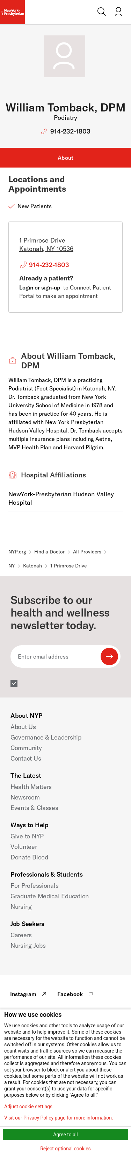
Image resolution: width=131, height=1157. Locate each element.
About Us (23, 727)
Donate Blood (29, 857)
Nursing (21, 907)
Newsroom (25, 797)
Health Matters (31, 787)
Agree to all (65, 1134)
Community (26, 748)
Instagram (29, 994)
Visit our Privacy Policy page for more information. (58, 1118)
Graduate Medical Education (49, 896)
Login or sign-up (39, 287)
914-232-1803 (70, 131)
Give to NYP (27, 836)
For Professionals (34, 886)
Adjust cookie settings (28, 1106)
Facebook (76, 994)
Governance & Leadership (45, 737)
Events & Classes (34, 808)
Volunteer (23, 847)
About (65, 157)
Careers (21, 935)
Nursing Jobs (28, 945)
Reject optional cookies (65, 1148)
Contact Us (25, 758)
